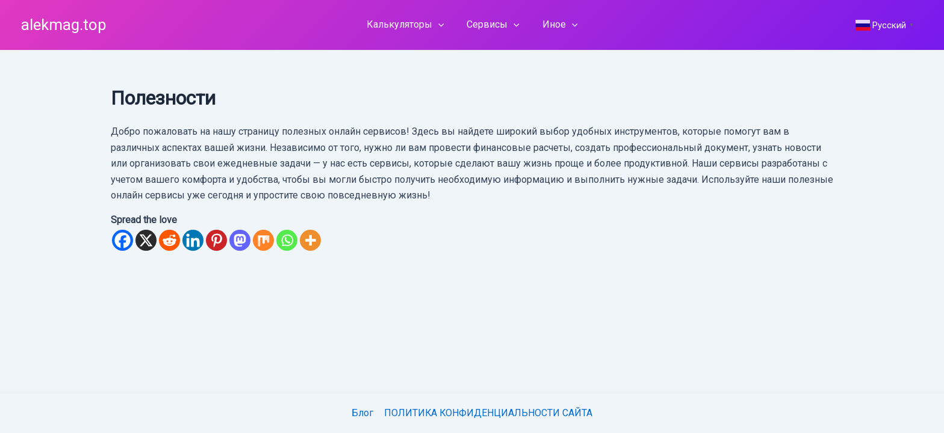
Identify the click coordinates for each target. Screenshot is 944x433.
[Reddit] (169, 240)
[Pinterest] (216, 240)
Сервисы (493, 25)
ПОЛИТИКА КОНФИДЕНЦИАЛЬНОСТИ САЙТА (487, 413)
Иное (556, 25)
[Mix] (263, 240)
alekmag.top (64, 25)
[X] (146, 240)
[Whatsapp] (286, 240)
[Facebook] (122, 240)
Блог (362, 413)
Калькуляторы (409, 25)
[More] (310, 240)
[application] (442, 25)
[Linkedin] (192, 240)
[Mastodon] (239, 240)
